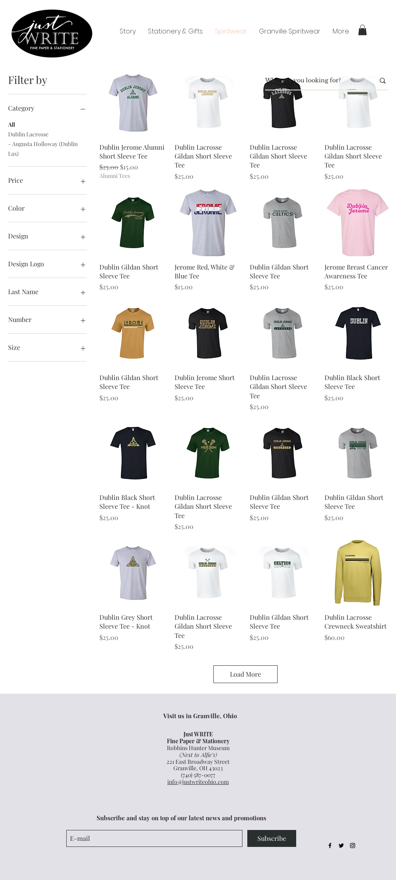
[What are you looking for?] (314, 81)
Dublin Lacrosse (28, 134)
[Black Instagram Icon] (352, 845)
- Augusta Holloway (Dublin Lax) (43, 148)
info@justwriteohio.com (198, 782)
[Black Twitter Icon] (341, 845)
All (11, 124)
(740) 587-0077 (198, 775)
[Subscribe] (271, 838)
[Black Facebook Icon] (329, 845)
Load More (245, 674)
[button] (362, 30)
